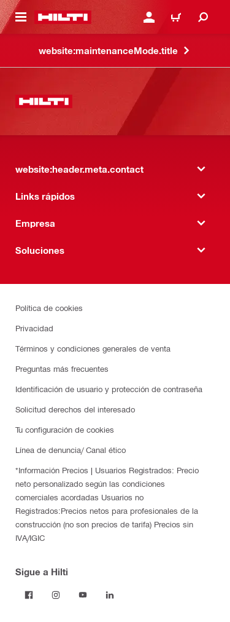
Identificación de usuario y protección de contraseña (108, 388)
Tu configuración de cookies (64, 429)
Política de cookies (49, 307)
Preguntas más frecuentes (62, 368)
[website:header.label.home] (62, 17)
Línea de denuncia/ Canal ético (70, 449)
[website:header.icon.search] (203, 17)
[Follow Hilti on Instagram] (55, 594)
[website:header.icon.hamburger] (20, 17)
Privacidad (34, 328)
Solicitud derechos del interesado (75, 409)
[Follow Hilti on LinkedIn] (109, 594)
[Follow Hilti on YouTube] (82, 594)
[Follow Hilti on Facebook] (28, 594)
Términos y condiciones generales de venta (93, 348)
